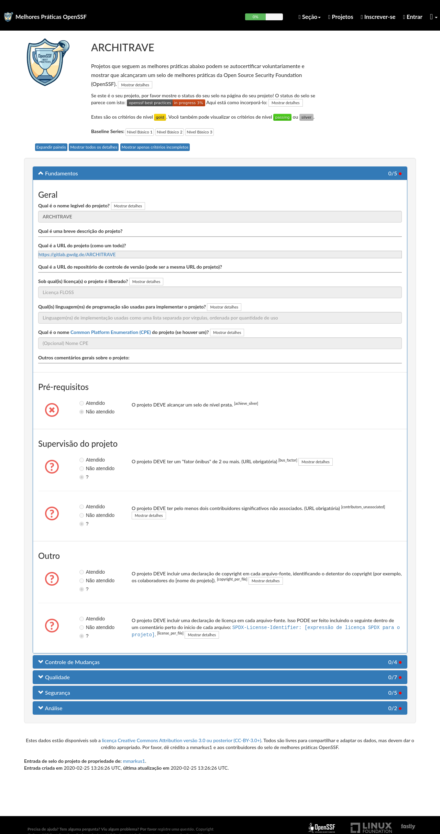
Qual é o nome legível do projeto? (74, 205)
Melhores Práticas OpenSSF (51, 16)
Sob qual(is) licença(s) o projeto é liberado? (83, 281)
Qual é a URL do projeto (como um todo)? (82, 245)
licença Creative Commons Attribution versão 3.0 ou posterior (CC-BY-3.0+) (181, 740)
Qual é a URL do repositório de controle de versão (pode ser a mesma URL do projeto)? (130, 267)
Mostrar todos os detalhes (93, 147)
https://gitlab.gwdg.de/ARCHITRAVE (77, 254)
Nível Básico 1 (139, 131)
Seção (309, 16)
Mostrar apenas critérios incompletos (155, 147)
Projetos (340, 16)
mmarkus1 (134, 761)
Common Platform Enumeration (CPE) (110, 332)
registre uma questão (176, 829)
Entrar (412, 16)
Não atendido (87, 411)
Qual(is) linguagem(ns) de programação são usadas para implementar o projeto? (122, 307)
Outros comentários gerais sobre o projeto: (84, 357)
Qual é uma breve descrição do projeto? (80, 231)
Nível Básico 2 (169, 131)
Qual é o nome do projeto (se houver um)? (123, 332)
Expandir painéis (51, 147)
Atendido (87, 403)
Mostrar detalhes (135, 85)
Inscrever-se (378, 16)
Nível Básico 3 (199, 131)
